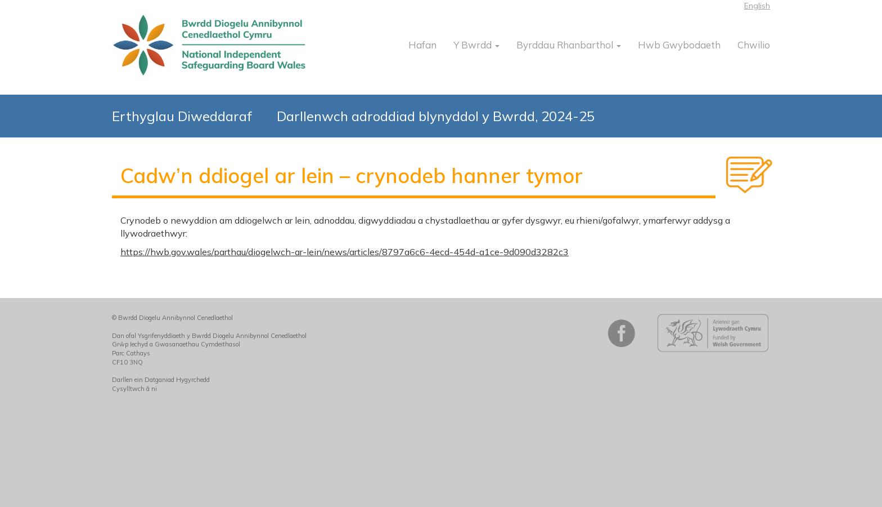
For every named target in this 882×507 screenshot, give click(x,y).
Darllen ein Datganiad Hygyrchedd (161, 380)
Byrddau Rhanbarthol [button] (568, 45)
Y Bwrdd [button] (476, 45)
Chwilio (753, 45)
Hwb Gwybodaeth (679, 45)
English (757, 6)
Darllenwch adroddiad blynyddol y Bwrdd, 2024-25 (436, 116)
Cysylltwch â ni (134, 389)
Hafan (422, 45)
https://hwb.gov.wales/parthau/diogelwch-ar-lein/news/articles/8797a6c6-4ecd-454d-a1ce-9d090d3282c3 (344, 251)
